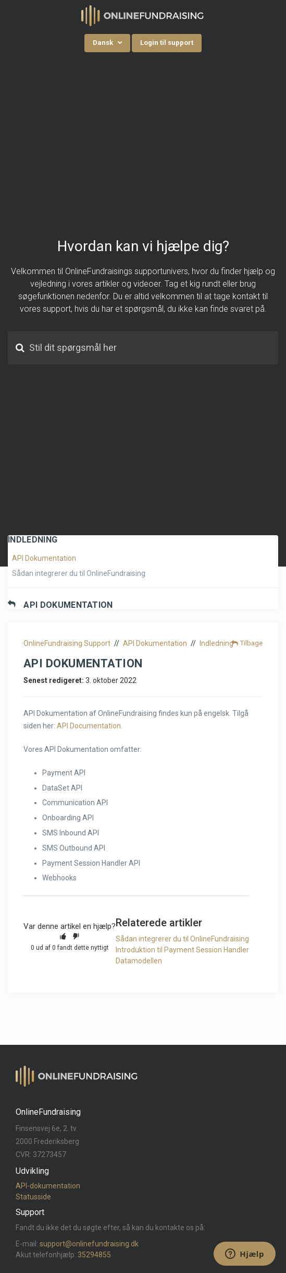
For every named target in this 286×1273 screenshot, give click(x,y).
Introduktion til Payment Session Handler (182, 950)
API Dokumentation (44, 558)
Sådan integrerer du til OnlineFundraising (78, 573)
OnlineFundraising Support (66, 643)
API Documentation (89, 726)
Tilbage (251, 643)
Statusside (33, 1197)
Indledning (216, 643)
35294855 (94, 1255)
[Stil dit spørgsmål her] (143, 347)
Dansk (104, 42)
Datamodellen (139, 961)
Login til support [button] (166, 42)
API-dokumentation (48, 1186)
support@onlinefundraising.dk (89, 1244)
